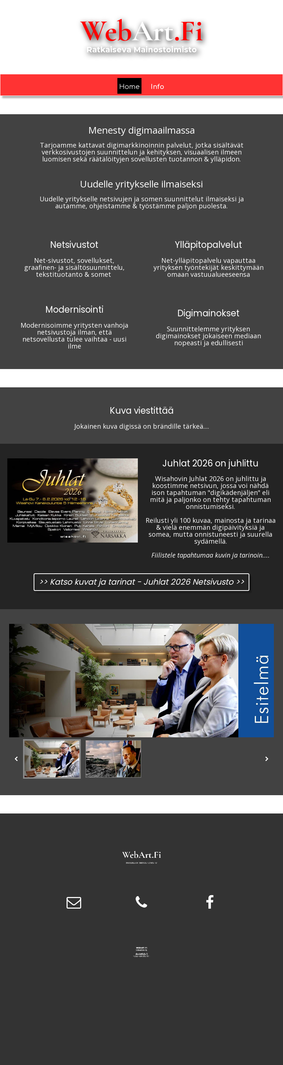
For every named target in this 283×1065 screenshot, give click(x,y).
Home (129, 86)
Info (157, 86)
